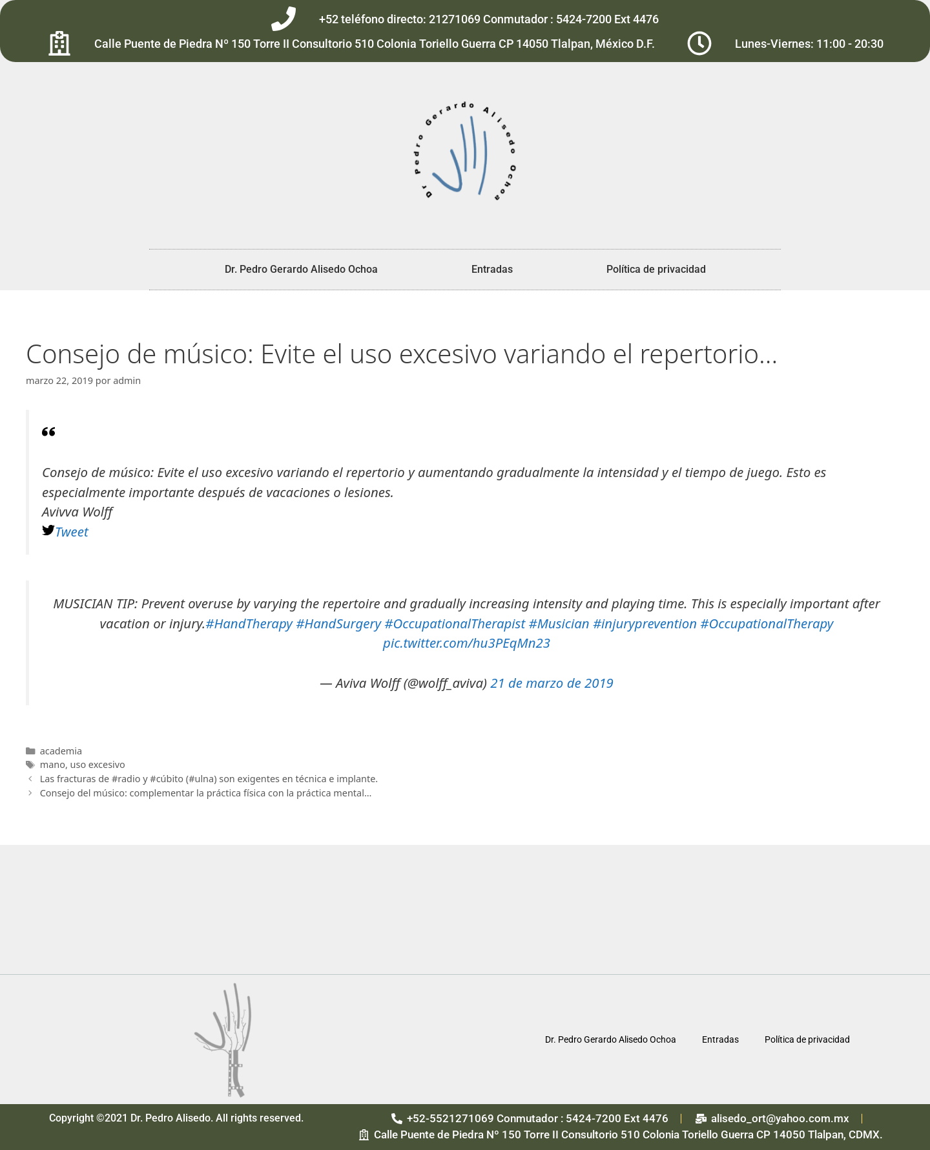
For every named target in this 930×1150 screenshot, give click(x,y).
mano (52, 764)
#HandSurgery (338, 623)
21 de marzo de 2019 (552, 683)
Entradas (492, 269)
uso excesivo (97, 764)
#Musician (559, 623)
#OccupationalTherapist (454, 623)
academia (61, 751)
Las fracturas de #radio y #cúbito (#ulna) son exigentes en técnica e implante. (209, 778)
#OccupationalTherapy (766, 623)
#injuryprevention (645, 623)
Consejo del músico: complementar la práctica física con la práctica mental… (206, 793)
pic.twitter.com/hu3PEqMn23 (466, 643)
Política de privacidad (656, 269)
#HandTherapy (249, 623)
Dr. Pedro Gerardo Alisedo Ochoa (301, 269)
